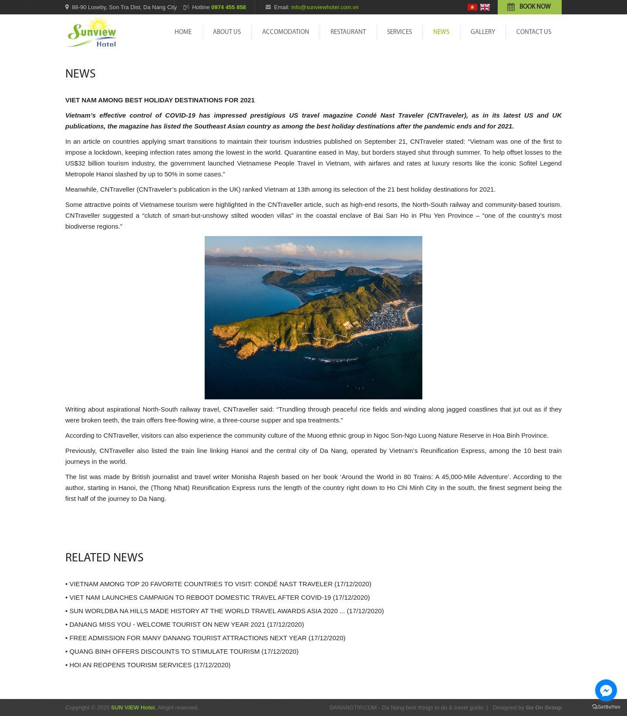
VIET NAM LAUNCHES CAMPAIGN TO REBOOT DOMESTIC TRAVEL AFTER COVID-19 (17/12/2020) (219, 597)
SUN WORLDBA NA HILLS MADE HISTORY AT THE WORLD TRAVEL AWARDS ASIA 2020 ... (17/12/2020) (226, 611)
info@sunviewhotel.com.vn (325, 7)
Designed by (527, 707)
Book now (535, 7)
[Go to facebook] (606, 690)
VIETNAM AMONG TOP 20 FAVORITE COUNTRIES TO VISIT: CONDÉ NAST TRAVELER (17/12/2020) (220, 584)
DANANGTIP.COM (353, 707)
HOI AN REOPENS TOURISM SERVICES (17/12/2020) (149, 665)
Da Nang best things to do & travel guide (432, 707)
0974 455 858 (228, 7)
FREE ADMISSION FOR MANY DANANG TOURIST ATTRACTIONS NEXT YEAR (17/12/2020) (207, 638)
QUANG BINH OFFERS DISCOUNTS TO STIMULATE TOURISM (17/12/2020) (183, 651)
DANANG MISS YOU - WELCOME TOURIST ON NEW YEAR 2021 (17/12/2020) (186, 624)
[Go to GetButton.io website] (606, 707)
